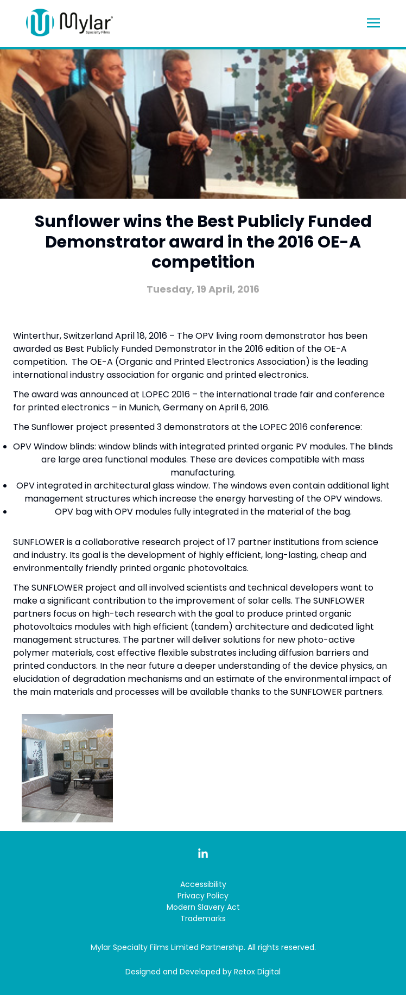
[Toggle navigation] (373, 22)
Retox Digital (257, 971)
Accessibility (203, 884)
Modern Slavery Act (203, 907)
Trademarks (203, 918)
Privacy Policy (203, 895)
